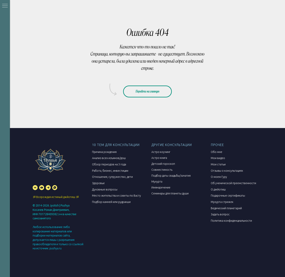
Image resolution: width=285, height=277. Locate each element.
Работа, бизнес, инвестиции (110, 170)
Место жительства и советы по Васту (116, 195)
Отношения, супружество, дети (112, 176)
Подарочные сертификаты (228, 195)
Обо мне (216, 152)
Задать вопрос (220, 214)
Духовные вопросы (104, 189)
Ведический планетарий (226, 208)
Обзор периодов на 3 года (109, 164)
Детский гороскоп (163, 163)
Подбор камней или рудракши (111, 202)
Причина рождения (104, 152)
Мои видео (218, 158)
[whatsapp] (54, 187)
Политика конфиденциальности (231, 220)
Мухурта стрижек (222, 202)
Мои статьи (218, 164)
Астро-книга (159, 157)
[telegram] (48, 187)
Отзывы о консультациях (227, 170)
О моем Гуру (219, 176)
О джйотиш (218, 189)
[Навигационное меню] (5, 6)
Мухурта (156, 181)
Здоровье (98, 183)
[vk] (35, 187)
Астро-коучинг (160, 152)
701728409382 (48, 214)
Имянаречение (160, 187)
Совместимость (161, 169)
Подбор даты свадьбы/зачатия (171, 175)
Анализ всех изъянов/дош (109, 158)
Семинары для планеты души (170, 193)
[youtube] (41, 187)
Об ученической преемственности (233, 183)
